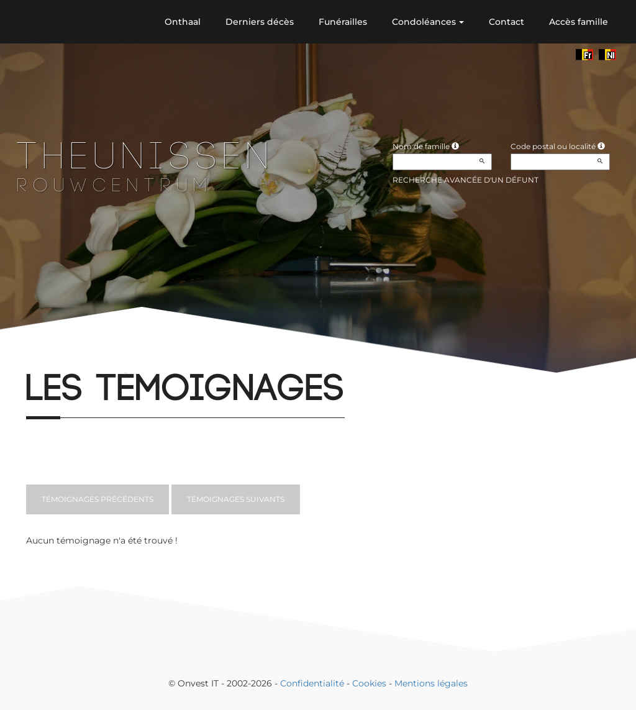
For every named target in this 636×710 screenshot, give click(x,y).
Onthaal (183, 21)
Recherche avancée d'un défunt (465, 179)
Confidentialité (312, 683)
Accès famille (578, 21)
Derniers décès (259, 21)
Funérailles (343, 21)
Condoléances (428, 21)
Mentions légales (431, 683)
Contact (506, 21)
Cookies (369, 683)
